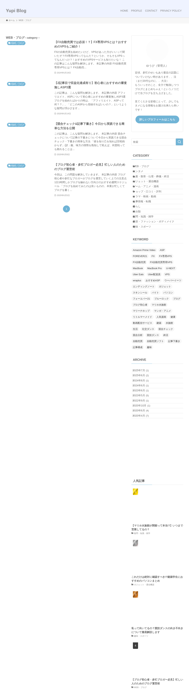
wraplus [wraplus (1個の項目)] (137, 314)
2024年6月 (143, 428)
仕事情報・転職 (145, 221)
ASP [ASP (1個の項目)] (162, 284)
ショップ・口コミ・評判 (150, 205)
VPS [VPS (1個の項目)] (167, 308)
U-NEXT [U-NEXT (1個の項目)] (170, 302)
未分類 (140, 236)
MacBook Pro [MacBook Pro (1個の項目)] (154, 302)
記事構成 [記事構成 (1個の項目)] (137, 381)
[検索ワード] (157, 141)
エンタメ (141, 175)
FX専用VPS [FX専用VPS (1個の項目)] (165, 290)
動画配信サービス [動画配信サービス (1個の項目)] (142, 357)
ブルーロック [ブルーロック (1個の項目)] (161, 333)
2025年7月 (143, 405)
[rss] (175, 2)
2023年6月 (143, 436)
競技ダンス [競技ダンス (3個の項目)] (153, 369)
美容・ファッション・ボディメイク (156, 251)
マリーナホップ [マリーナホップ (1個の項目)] (141, 345)
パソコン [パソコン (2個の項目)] (168, 326)
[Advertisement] (157, 508)
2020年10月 (144, 459)
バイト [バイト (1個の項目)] (155, 326)
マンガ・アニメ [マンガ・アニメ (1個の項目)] (162, 345)
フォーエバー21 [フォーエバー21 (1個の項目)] (141, 333)
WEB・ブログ (144, 167)
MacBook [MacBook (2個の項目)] (138, 302)
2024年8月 (143, 421)
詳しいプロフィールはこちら (157, 119)
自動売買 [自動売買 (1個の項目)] (137, 375)
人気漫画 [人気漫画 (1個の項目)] (161, 351)
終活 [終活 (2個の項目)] (165, 369)
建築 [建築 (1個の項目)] (159, 357)
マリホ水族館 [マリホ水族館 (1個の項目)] (159, 339)
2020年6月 (143, 467)
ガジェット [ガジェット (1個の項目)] (165, 320)
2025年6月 (143, 413)
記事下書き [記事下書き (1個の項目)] (174, 375)
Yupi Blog (16, 10)
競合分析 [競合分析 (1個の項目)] (137, 369)
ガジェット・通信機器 (149, 190)
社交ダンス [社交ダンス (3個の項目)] (148, 363)
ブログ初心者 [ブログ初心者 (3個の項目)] (140, 339)
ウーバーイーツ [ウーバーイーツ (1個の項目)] (172, 314)
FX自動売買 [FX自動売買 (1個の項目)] (139, 296)
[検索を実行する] (179, 141)
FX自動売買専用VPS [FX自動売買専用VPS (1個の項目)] (161, 296)
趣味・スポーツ (145, 259)
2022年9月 (143, 451)
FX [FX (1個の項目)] (153, 290)
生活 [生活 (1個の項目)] (135, 363)
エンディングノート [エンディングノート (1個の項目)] (143, 320)
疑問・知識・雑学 (146, 244)
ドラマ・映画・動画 (147, 213)
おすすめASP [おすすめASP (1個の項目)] (153, 314)
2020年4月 (143, 474)
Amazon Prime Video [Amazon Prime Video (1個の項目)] (144, 284)
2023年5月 (143, 444)
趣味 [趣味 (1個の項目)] (149, 381)
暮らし (140, 228)
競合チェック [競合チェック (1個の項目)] (166, 363)
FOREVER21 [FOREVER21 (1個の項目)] (140, 290)
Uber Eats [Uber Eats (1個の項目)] (138, 308)
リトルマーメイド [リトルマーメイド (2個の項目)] (142, 351)
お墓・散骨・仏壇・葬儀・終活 (154, 182)
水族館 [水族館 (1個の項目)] (169, 357)
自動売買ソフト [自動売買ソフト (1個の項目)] (155, 375)
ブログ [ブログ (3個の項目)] (176, 333)
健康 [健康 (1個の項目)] (173, 351)
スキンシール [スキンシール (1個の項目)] (140, 326)
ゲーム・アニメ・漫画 (149, 198)
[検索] (180, 2)
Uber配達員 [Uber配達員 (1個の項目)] (154, 308)
